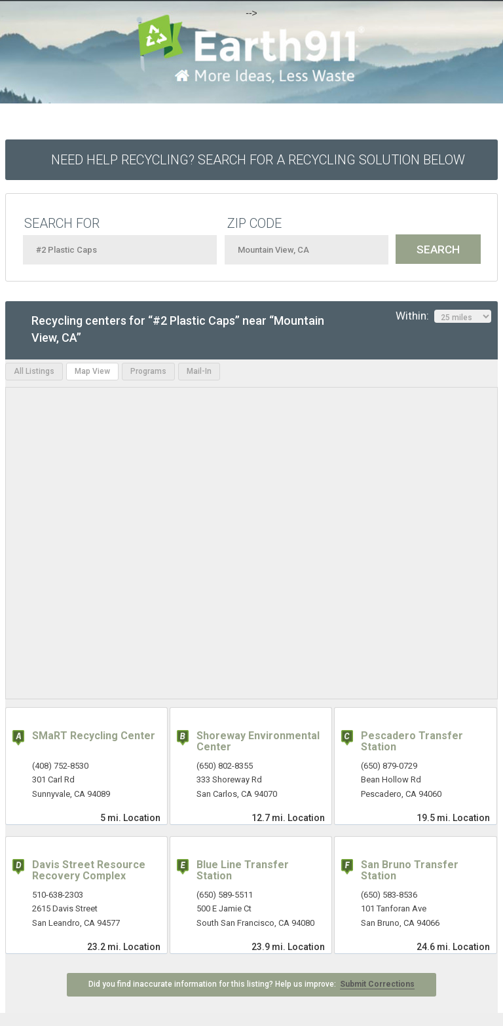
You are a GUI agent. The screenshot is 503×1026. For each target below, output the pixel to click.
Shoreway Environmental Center (258, 741)
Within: (443, 316)
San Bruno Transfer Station (409, 870)
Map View (92, 371)
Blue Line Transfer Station (242, 870)
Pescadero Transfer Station (412, 741)
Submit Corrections (377, 984)
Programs (148, 371)
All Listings (34, 371)
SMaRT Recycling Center (93, 735)
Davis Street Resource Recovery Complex (88, 870)
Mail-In (199, 371)
